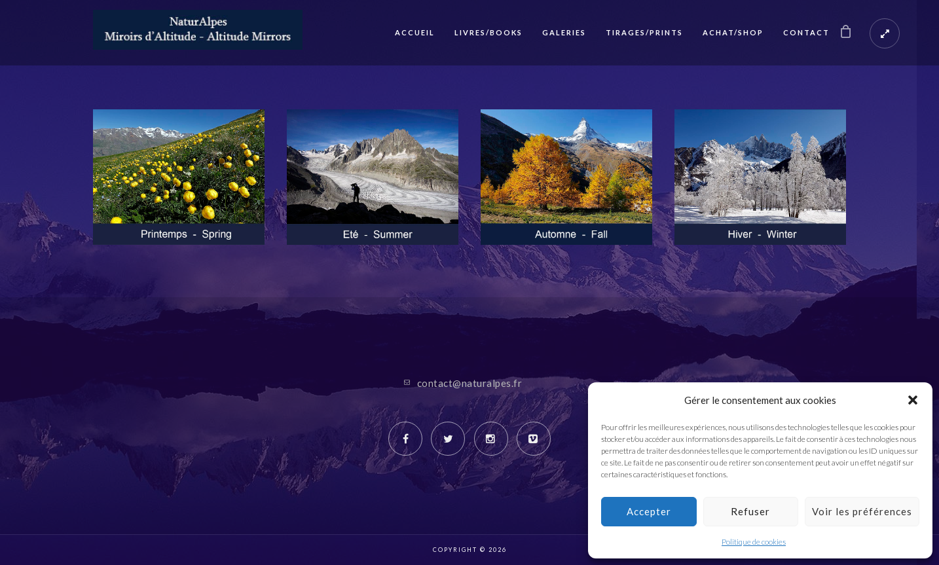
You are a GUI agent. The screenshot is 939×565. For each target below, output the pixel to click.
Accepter (649, 511)
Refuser (750, 511)
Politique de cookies (754, 542)
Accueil (415, 32)
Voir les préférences (862, 511)
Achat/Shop (733, 32)
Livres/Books (488, 32)
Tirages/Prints (644, 32)
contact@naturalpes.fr (470, 383)
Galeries (564, 32)
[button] (912, 400)
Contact (806, 32)
